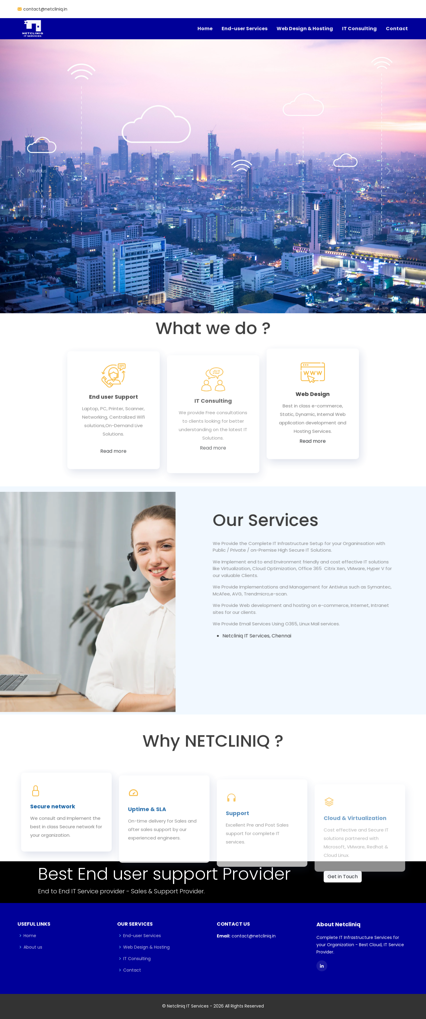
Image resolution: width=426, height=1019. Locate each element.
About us (33, 947)
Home (205, 28)
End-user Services (244, 28)
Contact (397, 28)
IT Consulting (359, 28)
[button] (32, 171)
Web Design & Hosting (305, 28)
